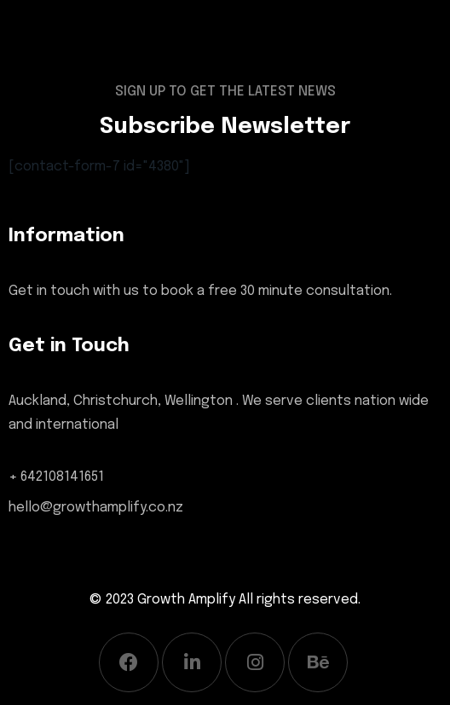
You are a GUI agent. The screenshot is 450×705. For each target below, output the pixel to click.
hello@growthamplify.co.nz (96, 507)
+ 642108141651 (56, 477)
